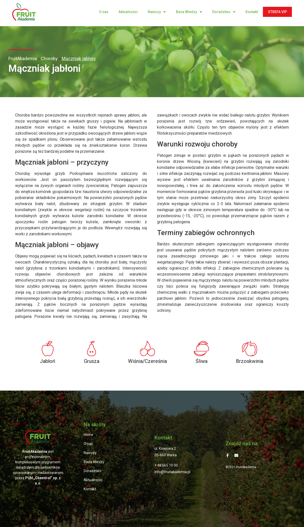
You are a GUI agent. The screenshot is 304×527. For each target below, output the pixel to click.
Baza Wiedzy (189, 12)
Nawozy (157, 12)
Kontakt (252, 12)
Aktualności (128, 12)
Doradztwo (223, 12)
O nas (103, 12)
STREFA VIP (277, 12)
